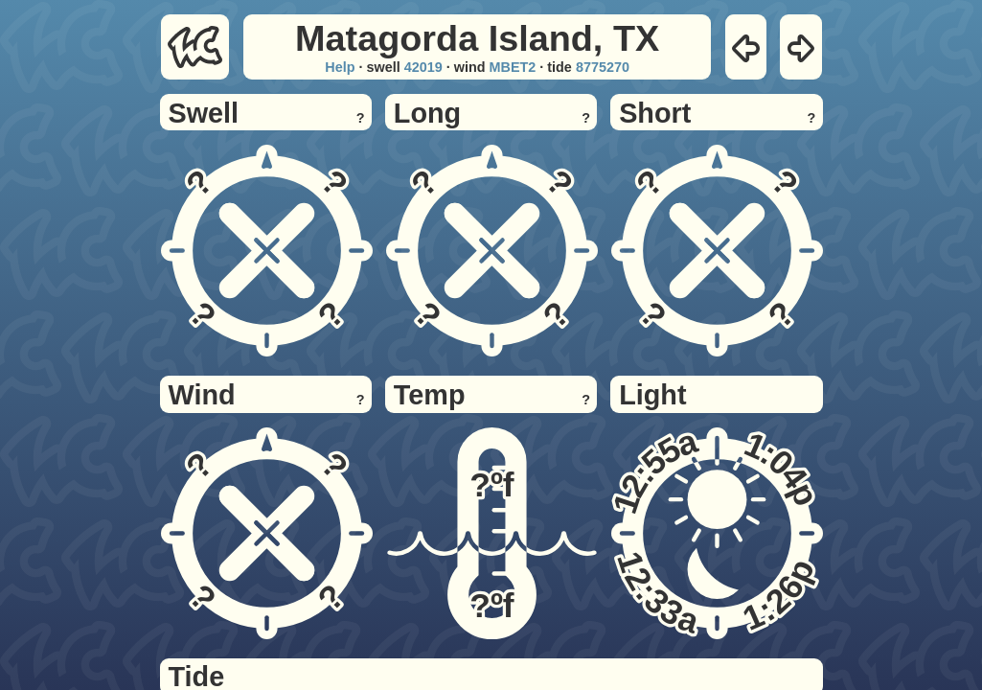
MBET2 (513, 67)
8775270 (602, 67)
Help (339, 67)
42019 (423, 67)
